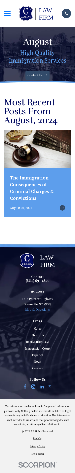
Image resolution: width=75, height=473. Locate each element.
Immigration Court (37, 348)
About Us (37, 335)
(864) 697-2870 (37, 281)
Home (38, 328)
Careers (37, 368)
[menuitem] (37, 438)
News (37, 362)
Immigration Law (37, 342)
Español (37, 355)
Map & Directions (37, 309)
